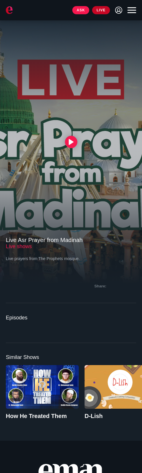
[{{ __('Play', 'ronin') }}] (71, 142)
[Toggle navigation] (130, 10)
